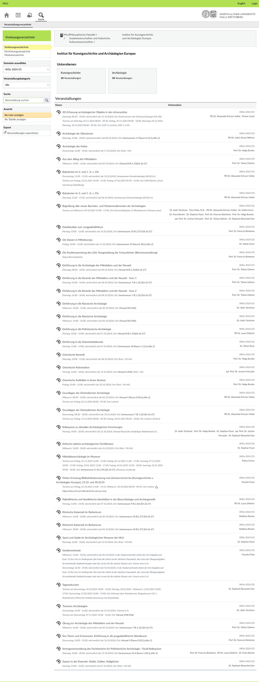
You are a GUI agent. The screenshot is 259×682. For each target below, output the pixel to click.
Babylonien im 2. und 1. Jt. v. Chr (77, 166)
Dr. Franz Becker (177, 209)
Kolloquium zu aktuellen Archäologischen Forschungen (89, 422)
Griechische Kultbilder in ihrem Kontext (81, 375)
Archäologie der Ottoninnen (74, 128)
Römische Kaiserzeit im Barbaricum (78, 507)
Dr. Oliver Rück (247, 341)
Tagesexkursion (67, 579)
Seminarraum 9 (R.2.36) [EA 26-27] (134, 498)
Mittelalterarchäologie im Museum (78, 451)
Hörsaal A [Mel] (125, 366)
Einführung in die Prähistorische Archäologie (83, 324)
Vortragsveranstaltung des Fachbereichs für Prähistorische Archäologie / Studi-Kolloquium (108, 643)
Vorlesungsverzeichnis (16, 47)
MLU (67, 36)
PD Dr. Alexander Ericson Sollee (225, 111)
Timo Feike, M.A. (197, 205)
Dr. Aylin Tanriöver (179, 205)
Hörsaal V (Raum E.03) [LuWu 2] (134, 392)
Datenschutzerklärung (45, 679)
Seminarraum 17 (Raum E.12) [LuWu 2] (141, 133)
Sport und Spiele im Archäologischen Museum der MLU (90, 532)
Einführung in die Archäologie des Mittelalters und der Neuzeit (93, 260)
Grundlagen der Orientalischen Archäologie (83, 387)
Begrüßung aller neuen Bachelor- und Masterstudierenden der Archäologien (101, 201)
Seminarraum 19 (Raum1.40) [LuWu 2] (135, 239)
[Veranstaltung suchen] (24, 100)
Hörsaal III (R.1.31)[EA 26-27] (133, 158)
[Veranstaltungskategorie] (27, 85)
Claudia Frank (248, 477)
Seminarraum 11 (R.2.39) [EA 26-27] (98, 464)
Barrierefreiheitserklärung (74, 679)
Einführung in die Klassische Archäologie (81, 298)
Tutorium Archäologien (72, 601)
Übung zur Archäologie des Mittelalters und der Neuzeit (90, 618)
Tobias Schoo (248, 455)
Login (255, 3)
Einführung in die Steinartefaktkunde (79, 336)
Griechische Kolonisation (73, 362)
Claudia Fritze (248, 549)
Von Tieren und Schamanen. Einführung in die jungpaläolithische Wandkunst (101, 631)
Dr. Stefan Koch (246, 205)
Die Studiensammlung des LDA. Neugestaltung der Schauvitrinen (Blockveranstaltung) (106, 247)
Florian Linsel (248, 111)
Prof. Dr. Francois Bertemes (218, 209)
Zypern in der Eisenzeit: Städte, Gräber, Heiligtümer (87, 656)
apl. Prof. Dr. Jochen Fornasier (189, 213)
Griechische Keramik (70, 349)
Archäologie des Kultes (71, 141)
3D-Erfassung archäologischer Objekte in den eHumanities (91, 107)
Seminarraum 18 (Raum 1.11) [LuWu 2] (136, 341)
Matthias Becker (247, 511)
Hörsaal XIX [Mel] (127, 303)
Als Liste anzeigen (14, 115)
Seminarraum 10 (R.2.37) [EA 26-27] (135, 226)
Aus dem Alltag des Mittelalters (76, 154)
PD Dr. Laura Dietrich (244, 328)
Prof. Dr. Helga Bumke (244, 145)
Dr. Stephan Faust (195, 209)
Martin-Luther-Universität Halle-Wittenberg (229, 14)
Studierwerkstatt (68, 545)
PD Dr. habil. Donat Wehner (241, 132)
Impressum (7, 679)
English (241, 3)
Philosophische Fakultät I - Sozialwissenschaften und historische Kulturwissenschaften (120, 36)
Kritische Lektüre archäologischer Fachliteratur (84, 438)
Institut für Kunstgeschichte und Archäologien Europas (199, 36)
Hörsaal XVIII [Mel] (125, 609)
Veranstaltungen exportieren (22, 133)
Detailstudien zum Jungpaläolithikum (79, 222)
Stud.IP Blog (23, 679)
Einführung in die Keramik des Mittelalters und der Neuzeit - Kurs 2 (96, 285)
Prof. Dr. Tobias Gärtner (243, 158)
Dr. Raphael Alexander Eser (242, 213)
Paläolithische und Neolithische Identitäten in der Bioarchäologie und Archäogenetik (105, 494)
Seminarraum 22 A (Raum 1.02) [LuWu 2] (138, 648)
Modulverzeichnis (14, 55)
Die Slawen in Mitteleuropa (74, 234)
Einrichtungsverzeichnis (17, 51)
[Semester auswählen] (27, 69)
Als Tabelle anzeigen (15, 119)
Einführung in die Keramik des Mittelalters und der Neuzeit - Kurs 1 (96, 273)
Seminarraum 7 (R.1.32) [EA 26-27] (135, 277)
